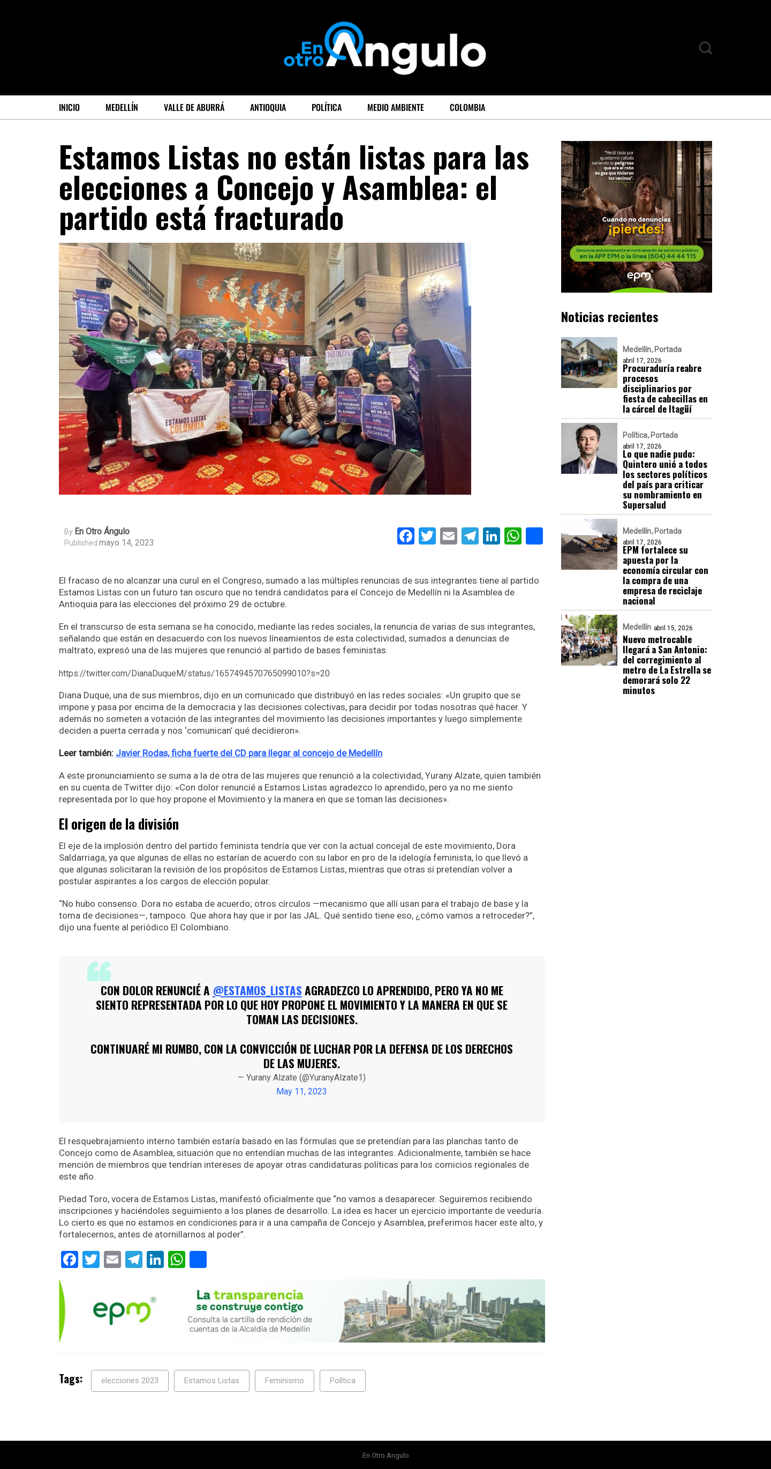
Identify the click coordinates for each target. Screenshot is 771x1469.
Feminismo (284, 1380)
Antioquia (268, 107)
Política (327, 107)
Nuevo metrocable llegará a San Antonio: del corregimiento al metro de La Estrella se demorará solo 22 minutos (667, 664)
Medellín (121, 107)
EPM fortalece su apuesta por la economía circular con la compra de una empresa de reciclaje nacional (665, 575)
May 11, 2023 (301, 1091)
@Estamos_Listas (257, 990)
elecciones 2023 (129, 1380)
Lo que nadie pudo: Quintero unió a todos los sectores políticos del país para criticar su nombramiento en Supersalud (665, 479)
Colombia (467, 107)
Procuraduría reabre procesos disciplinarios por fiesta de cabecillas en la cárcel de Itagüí (665, 388)
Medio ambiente (395, 107)
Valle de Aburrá (194, 107)
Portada (668, 349)
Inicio (69, 107)
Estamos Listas (211, 1380)
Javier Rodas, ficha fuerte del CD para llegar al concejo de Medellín (249, 753)
